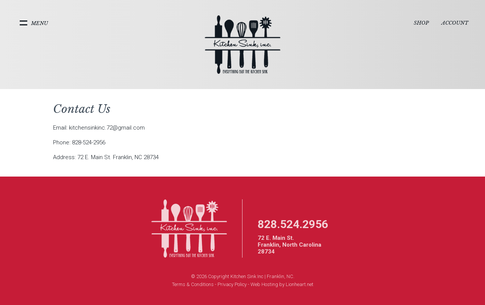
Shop (421, 23)
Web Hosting (264, 284)
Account (454, 23)
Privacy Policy (232, 284)
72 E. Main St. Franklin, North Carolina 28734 (289, 245)
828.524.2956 (293, 224)
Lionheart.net (299, 284)
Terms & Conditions (193, 284)
